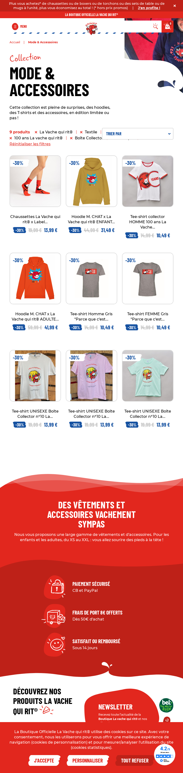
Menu (23, 26)
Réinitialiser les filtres (30, 144)
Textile (91, 132)
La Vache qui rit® (56, 132)
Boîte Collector (89, 138)
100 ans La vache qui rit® (38, 138)
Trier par (138, 133)
